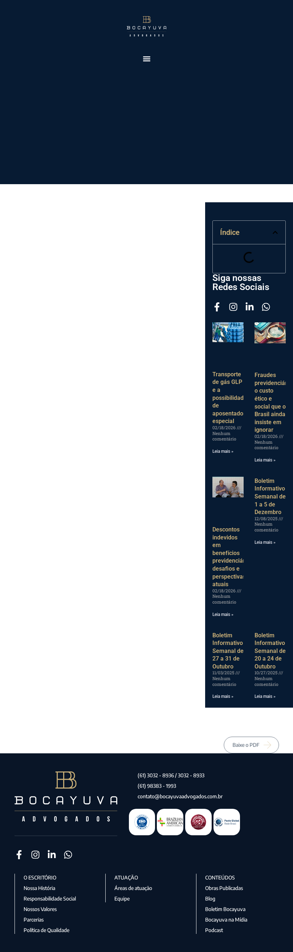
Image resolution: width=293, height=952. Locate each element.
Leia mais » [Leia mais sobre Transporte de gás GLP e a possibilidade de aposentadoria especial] (222, 451)
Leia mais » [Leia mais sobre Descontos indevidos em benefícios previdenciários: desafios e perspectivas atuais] (222, 614)
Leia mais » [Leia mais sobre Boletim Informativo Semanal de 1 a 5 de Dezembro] (265, 542)
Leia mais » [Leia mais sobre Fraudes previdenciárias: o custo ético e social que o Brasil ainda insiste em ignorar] (265, 460)
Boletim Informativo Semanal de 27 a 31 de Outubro (228, 651)
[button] (146, 59)
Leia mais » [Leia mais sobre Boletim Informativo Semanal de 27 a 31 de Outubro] (222, 696)
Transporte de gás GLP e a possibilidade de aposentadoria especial (231, 398)
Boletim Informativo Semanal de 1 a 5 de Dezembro (270, 496)
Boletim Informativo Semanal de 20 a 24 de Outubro (270, 651)
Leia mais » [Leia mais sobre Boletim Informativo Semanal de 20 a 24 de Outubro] (265, 696)
